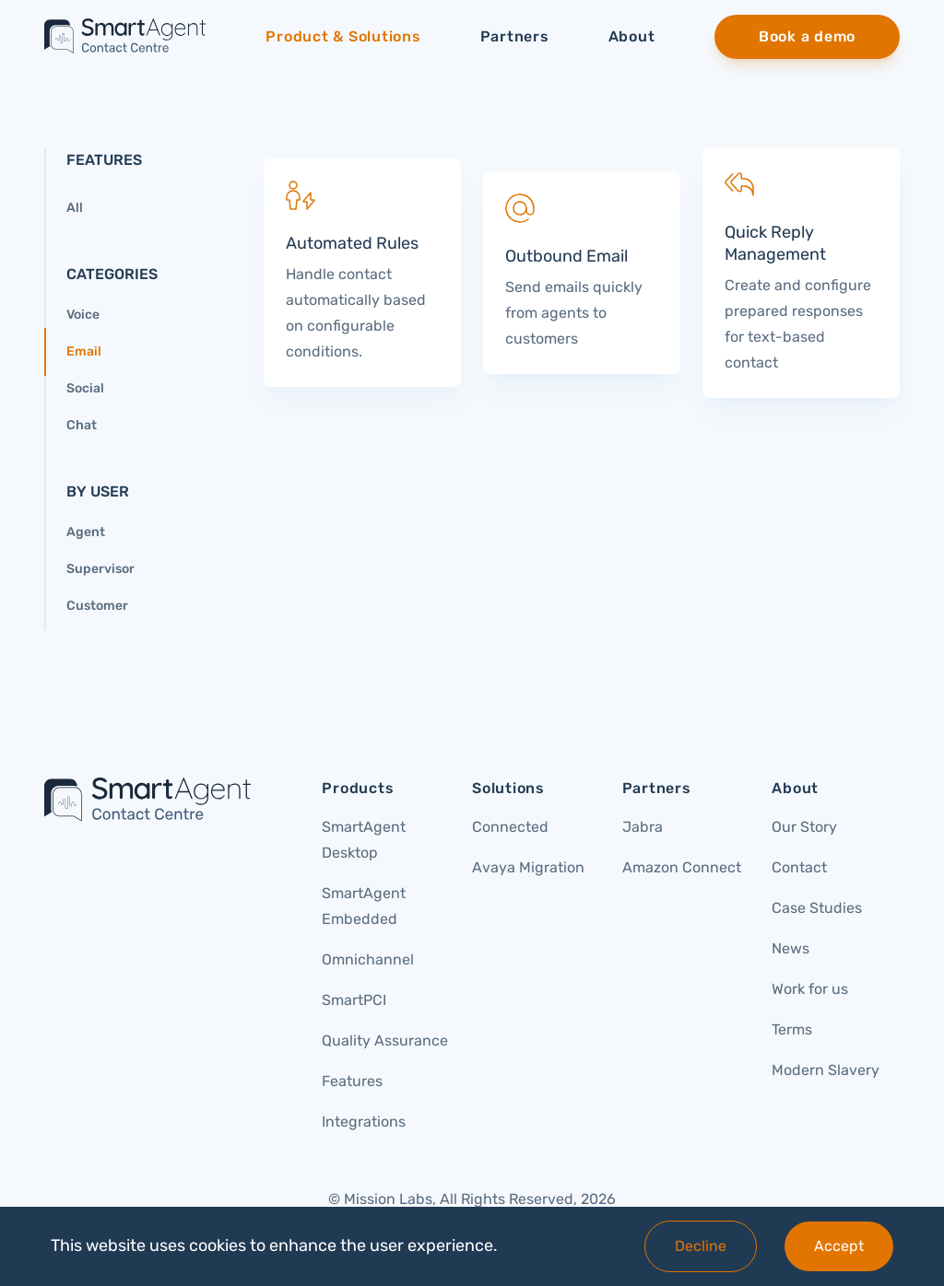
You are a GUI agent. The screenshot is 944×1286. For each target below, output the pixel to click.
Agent (85, 532)
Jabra (642, 827)
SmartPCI (354, 1000)
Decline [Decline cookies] (700, 1246)
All (74, 208)
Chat (81, 425)
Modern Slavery (825, 1070)
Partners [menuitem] (514, 36)
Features (352, 1081)
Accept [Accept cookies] (839, 1246)
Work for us (810, 989)
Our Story (804, 827)
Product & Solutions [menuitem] (343, 36)
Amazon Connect (681, 867)
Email (83, 351)
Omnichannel (368, 959)
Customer (97, 606)
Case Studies (817, 908)
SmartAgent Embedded (364, 906)
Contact (799, 867)
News (790, 948)
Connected (510, 827)
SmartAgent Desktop (364, 839)
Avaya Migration (528, 867)
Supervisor (100, 569)
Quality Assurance (385, 1040)
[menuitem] (807, 37)
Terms (792, 1029)
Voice (83, 314)
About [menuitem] (631, 36)
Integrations (364, 1121)
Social (85, 388)
